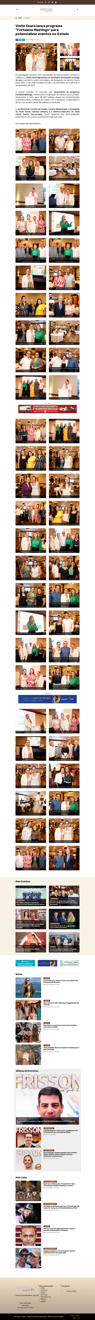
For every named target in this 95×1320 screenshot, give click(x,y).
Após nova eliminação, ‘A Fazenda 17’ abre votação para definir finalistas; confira (59, 1185)
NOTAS (43, 1292)
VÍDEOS (43, 1299)
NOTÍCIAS (44, 1295)
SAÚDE (43, 1301)
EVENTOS (44, 1290)
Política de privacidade (55, 1316)
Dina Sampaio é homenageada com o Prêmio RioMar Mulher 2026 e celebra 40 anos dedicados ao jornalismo (60, 1154)
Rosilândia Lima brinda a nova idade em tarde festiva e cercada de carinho (30, 926)
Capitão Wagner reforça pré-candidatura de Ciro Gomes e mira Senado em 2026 (61, 1131)
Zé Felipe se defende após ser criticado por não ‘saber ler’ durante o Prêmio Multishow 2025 (61, 1207)
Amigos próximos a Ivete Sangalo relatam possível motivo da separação (59, 1252)
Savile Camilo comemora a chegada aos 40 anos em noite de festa (63, 950)
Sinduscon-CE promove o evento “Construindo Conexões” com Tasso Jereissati (63, 902)
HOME (20, 18)
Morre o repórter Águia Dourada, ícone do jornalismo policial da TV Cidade (59, 1229)
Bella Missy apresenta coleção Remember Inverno (27, 950)
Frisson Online (71, 1291)
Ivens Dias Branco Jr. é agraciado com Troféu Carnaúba (62, 927)
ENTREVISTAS (46, 1297)
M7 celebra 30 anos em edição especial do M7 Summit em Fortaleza (30, 903)
